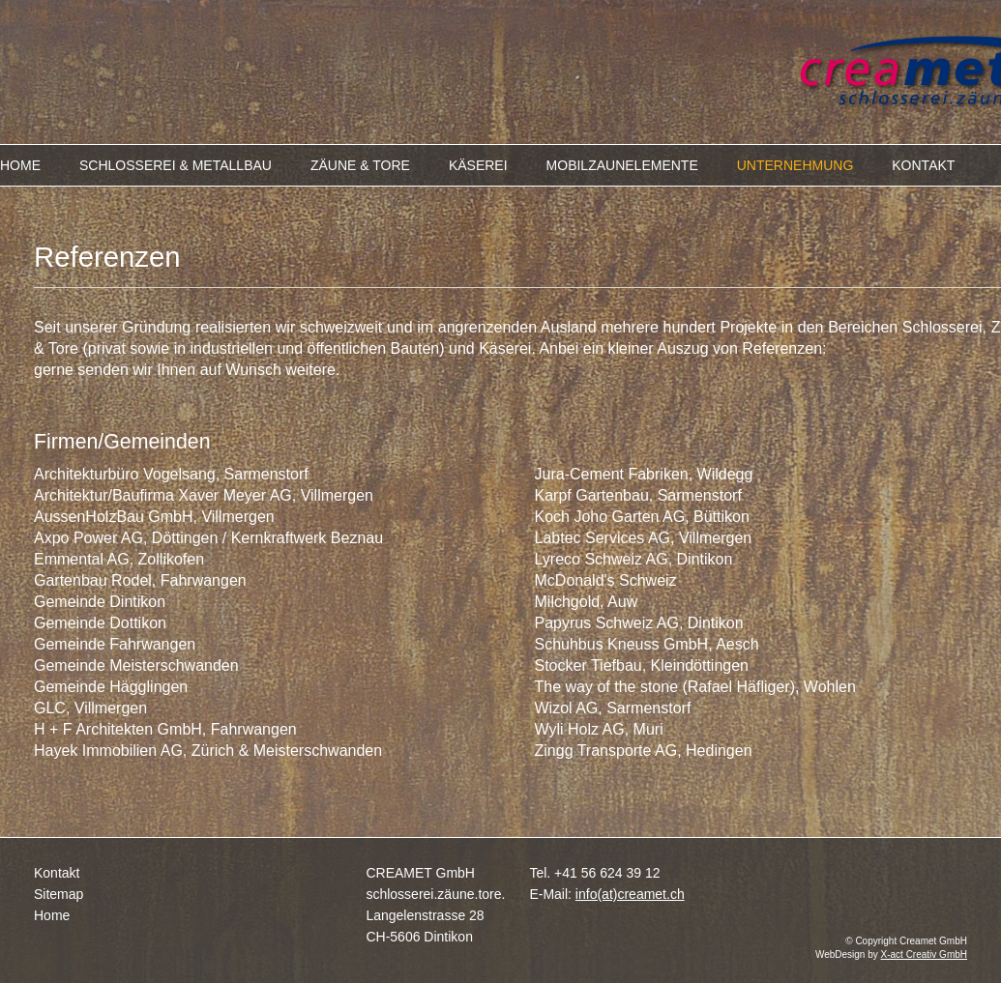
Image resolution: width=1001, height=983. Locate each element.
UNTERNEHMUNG (795, 165)
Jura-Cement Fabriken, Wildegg (644, 474)
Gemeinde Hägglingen (111, 687)
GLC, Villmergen (90, 708)
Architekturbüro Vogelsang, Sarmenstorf (171, 474)
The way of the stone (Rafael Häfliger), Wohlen (695, 687)
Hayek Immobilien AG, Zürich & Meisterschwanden (208, 750)
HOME (20, 165)
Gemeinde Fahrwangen (114, 644)
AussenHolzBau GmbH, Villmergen (154, 516)
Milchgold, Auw (586, 601)
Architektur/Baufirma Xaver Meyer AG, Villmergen (203, 495)
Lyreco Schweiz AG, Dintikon (634, 559)
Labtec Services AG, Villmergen (643, 538)
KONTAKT (923, 165)
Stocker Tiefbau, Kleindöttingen (642, 665)
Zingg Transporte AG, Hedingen (643, 750)
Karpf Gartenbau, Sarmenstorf (638, 495)
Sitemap (58, 894)
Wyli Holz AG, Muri (599, 729)
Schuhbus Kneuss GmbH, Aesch (647, 644)
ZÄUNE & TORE (360, 165)
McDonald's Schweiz (606, 580)
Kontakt (56, 873)
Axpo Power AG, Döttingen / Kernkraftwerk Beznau (208, 538)
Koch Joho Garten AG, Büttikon (642, 516)
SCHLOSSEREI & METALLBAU (175, 165)
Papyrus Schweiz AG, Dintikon (639, 623)
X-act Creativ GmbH (924, 954)
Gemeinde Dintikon (99, 601)
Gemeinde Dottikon (100, 623)
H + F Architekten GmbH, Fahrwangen (165, 729)
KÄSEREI (478, 165)
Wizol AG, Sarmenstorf (613, 708)
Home (52, 915)
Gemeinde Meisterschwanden (136, 665)
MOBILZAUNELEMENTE (622, 165)
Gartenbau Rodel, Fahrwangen (140, 580)
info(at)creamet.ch (630, 894)
